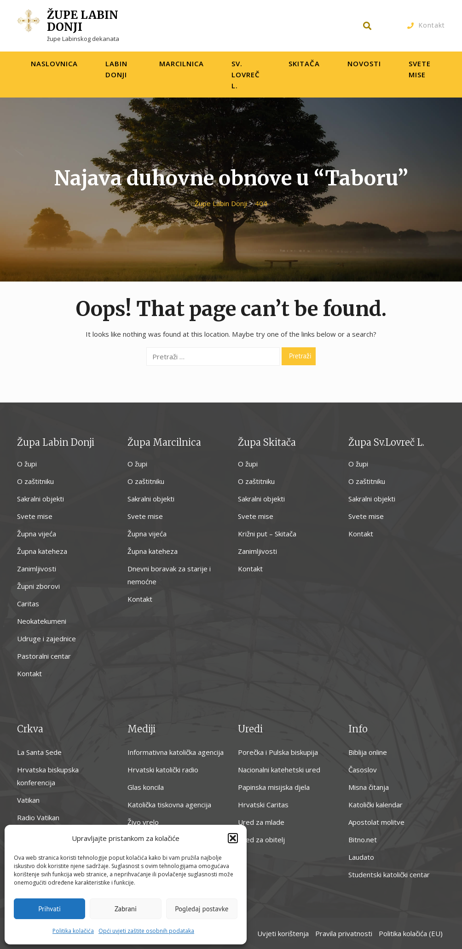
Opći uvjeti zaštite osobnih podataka (146, 931)
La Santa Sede (39, 752)
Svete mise (34, 516)
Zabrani (126, 908)
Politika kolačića (73, 931)
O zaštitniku (35, 481)
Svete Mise (420, 69)
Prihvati (49, 908)
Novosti (364, 63)
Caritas (28, 603)
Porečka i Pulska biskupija (278, 752)
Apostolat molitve (376, 822)
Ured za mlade (261, 822)
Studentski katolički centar (389, 874)
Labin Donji (116, 69)
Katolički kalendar (375, 804)
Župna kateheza (42, 551)
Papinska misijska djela (274, 787)
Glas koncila (145, 787)
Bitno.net (362, 839)
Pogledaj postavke (201, 908)
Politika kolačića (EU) (411, 933)
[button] (232, 838)
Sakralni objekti (40, 498)
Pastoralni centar (44, 656)
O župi (27, 463)
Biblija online (367, 752)
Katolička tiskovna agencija (169, 804)
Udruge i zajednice (46, 638)
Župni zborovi (38, 586)
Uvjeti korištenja (283, 933)
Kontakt (431, 25)
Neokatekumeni (41, 621)
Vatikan (28, 800)
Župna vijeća (36, 533)
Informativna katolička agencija (175, 752)
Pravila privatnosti (343, 933)
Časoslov (362, 769)
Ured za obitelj (261, 839)
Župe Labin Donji (82, 21)
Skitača (304, 63)
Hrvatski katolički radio (162, 769)
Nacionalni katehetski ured (279, 769)
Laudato (361, 857)
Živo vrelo (143, 822)
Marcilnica (181, 63)
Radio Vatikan (38, 817)
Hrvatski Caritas (263, 804)
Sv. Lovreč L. (245, 74)
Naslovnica (54, 63)
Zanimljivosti (36, 568)
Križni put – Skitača (267, 533)
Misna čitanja (368, 787)
